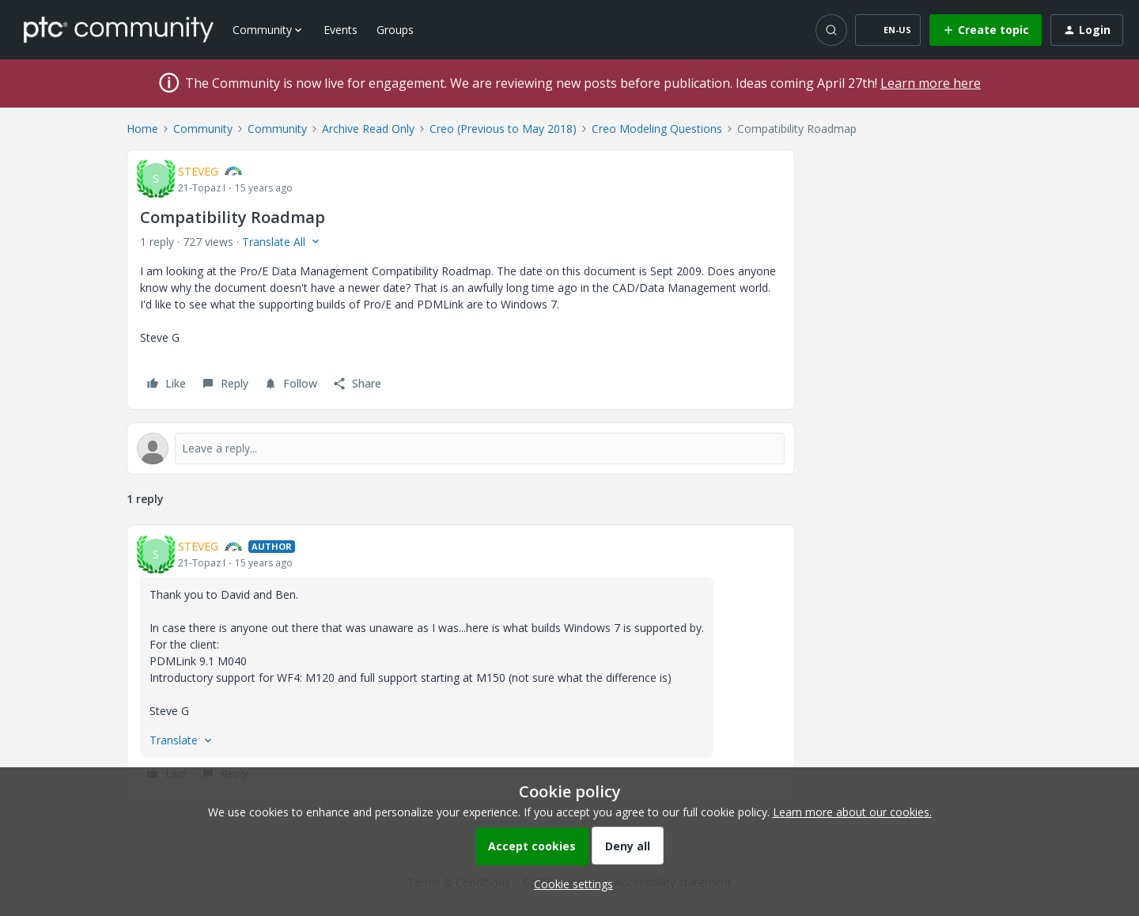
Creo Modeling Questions (657, 128)
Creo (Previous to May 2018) (503, 128)
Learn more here (930, 83)
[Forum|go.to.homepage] (119, 29)
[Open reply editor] (460, 448)
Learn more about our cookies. (852, 811)
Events (341, 29)
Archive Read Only (368, 128)
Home (142, 128)
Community (203, 128)
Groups (395, 29)
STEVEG (198, 171)
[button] (888, 30)
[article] (460, 662)
